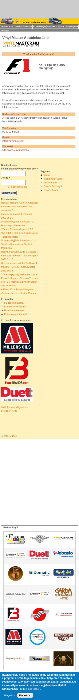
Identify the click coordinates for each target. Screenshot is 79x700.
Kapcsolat (60, 27)
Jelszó (5, 177)
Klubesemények (39, 27)
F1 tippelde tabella (13, 303)
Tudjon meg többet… (31, 689)
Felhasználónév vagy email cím (19, 168)
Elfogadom (9, 695)
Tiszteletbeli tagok (53, 178)
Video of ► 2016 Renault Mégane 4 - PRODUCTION (19, 423)
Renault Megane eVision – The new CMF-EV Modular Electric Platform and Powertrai (19, 282)
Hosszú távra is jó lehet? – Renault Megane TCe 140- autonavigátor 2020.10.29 (19, 267)
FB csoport (5, 31)
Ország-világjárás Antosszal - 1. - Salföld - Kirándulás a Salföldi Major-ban (18, 244)
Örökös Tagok (51, 190)
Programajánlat (72, 27)
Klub (11, 27)
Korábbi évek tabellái (15, 306)
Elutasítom (25, 695)
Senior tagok (50, 182)
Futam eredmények (14, 310)
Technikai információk (23, 27)
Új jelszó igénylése (17, 186)
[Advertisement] (39, 478)
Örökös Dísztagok (53, 186)
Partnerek (51, 27)
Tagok (47, 175)
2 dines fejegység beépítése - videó (19, 274)
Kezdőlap (4, 27)
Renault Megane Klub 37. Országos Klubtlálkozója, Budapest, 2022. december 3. (19, 206)
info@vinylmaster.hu (13, 141)
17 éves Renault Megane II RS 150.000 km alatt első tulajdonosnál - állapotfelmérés (19, 233)
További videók (9, 436)
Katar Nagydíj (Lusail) (15, 314)
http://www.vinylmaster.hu (15, 150)
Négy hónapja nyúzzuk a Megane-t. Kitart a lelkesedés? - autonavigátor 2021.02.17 (19, 255)
